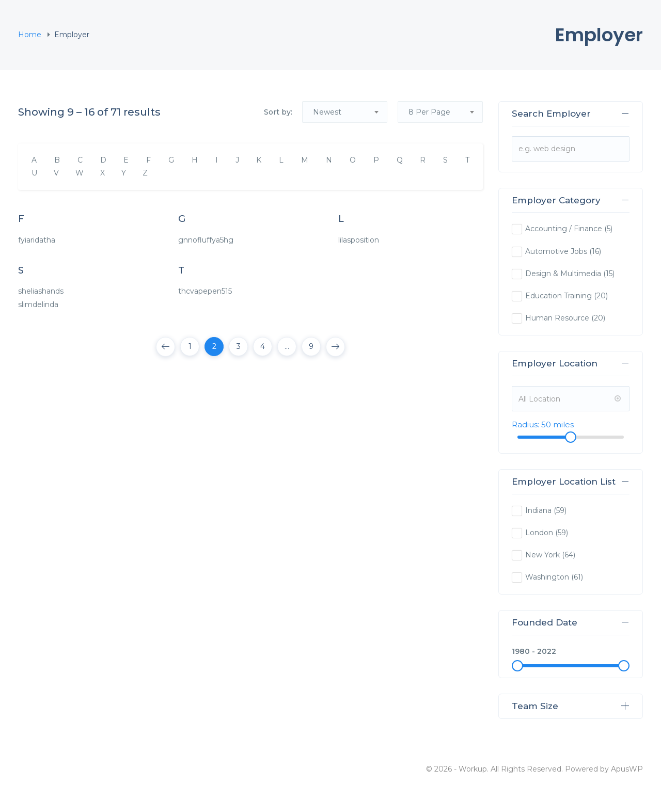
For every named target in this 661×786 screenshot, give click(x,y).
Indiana (538, 510)
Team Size (570, 706)
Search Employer (570, 113)
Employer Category (570, 200)
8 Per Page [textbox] (429, 112)
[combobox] (344, 112)
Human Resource (557, 318)
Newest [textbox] (327, 112)
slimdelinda (38, 304)
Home (29, 34)
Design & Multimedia (563, 273)
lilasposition (358, 240)
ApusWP (627, 769)
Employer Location (570, 363)
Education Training (558, 295)
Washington (547, 577)
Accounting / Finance (563, 228)
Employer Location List (570, 481)
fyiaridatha (36, 240)
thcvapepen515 (205, 291)
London (539, 532)
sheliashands (41, 291)
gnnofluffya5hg (205, 240)
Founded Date (570, 622)
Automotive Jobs (556, 251)
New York (542, 554)
